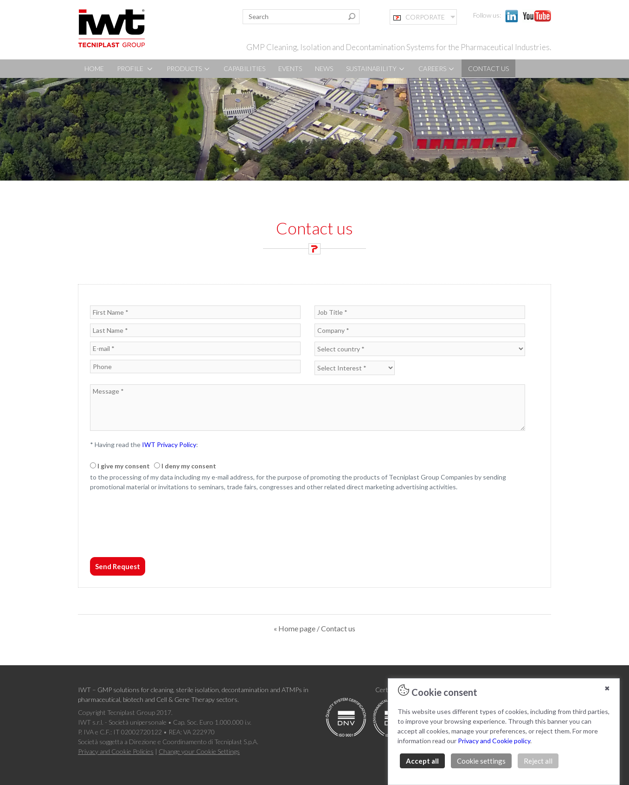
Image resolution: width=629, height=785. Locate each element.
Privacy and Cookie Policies (116, 751)
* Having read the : (144, 444)
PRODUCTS (189, 68)
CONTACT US (488, 68)
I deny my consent (188, 466)
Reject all (538, 761)
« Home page (294, 628)
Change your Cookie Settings (199, 751)
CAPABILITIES (244, 68)
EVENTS (290, 68)
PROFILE (135, 68)
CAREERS (436, 68)
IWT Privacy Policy (169, 444)
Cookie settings (481, 761)
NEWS (324, 68)
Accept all (422, 761)
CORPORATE (419, 17)
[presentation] (160, 535)
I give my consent (123, 466)
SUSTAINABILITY (375, 68)
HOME (94, 68)
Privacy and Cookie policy (494, 741)
